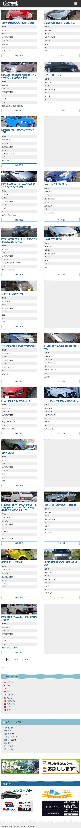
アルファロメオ (7, 367)
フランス (10, 694)
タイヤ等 (11, 734)
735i (46, 51)
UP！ (9, 160)
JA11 (53, 429)
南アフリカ (11, 704)
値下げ (4, 105)
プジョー (5, 208)
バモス (47, 593)
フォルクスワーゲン (9, 153)
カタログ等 (12, 740)
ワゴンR (13, 105)
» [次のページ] (22, 660)
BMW (46, 44)
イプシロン (11, 270)
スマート (47, 96)
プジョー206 (11, 215)
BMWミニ (5, 44)
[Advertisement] (62, 137)
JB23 (15, 648)
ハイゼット (17, 538)
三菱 (3, 315)
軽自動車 (20, 105)
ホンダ (47, 586)
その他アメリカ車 (14, 263)
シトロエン (48, 205)
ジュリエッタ (6, 374)
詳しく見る (19, 56)
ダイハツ (5, 531)
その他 (9, 710)
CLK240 (47, 377)
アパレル (11, 743)
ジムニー (47, 429)
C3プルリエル (49, 212)
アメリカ (10, 698)
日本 (8, 685)
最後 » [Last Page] (27, 660)
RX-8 (51, 533)
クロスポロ (11, 429)
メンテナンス (13, 737)
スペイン (10, 707)
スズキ (4, 99)
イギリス (10, 682)
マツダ (47, 526)
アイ (3, 322)
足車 (8, 105)
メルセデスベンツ (50, 370)
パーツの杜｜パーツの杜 (10, 3)
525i (46, 267)
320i (3, 481)
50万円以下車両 (7, 37)
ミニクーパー (6, 51)
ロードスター (49, 103)
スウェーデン (11, 701)
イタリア (10, 688)
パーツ (10, 728)
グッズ (10, 746)
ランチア (5, 263)
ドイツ (9, 691)
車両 (9, 731)
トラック (10, 538)
